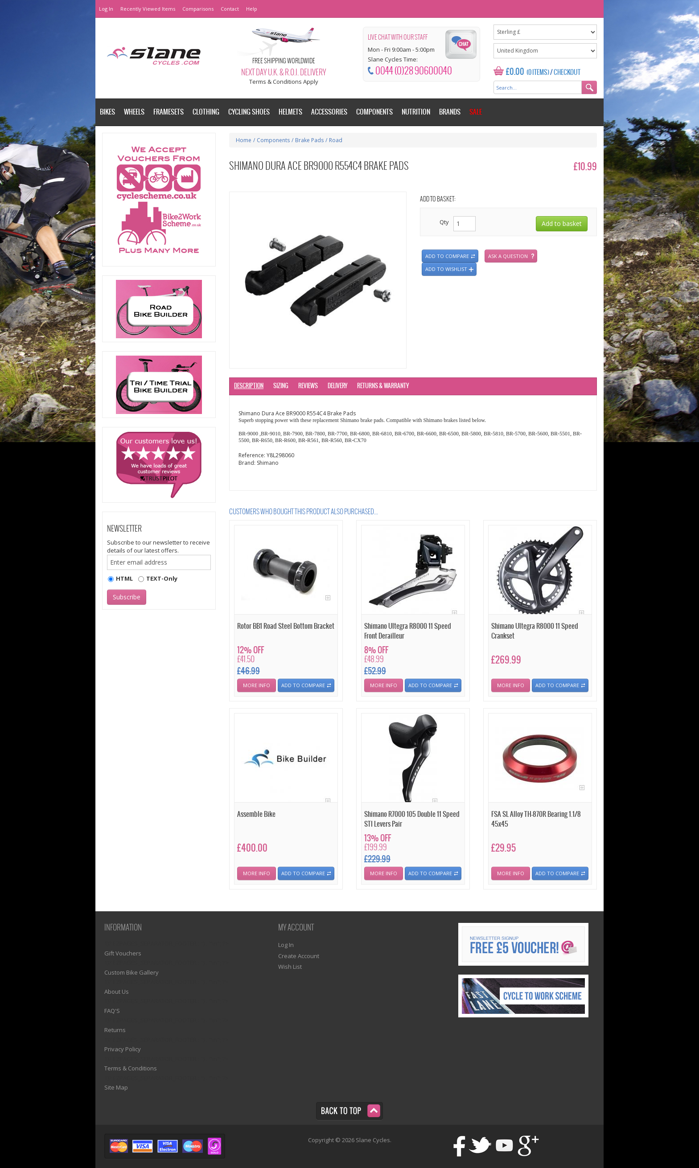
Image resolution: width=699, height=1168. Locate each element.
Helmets (290, 112)
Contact (230, 8)
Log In (106, 8)
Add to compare (447, 256)
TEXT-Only (161, 578)
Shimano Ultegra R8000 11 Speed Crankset (534, 631)
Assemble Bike (256, 814)
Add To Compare (303, 685)
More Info (256, 685)
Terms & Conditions (130, 1068)
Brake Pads (309, 140)
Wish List (290, 967)
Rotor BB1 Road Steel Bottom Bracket (285, 626)
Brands (450, 112)
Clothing (206, 112)
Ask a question (508, 256)
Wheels (134, 112)
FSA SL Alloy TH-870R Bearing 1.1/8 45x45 (536, 819)
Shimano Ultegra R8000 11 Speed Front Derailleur (407, 631)
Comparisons (198, 8)
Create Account (298, 956)
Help (251, 8)
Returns (115, 1030)
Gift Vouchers (122, 953)
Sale (475, 112)
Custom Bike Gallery (131, 972)
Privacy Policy (122, 1049)
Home (243, 140)
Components (273, 140)
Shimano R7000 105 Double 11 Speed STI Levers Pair (412, 819)
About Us (116, 992)
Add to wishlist (446, 269)
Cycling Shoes (249, 112)
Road (335, 140)
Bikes (107, 112)
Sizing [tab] (280, 386)
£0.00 (515, 72)
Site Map (116, 1087)
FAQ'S (112, 1011)
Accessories (329, 112)
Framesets (168, 112)
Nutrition (416, 112)
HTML (124, 578)
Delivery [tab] (337, 386)
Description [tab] (248, 386)
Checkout (567, 72)
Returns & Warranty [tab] (383, 386)
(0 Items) (537, 72)
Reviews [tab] (308, 386)
